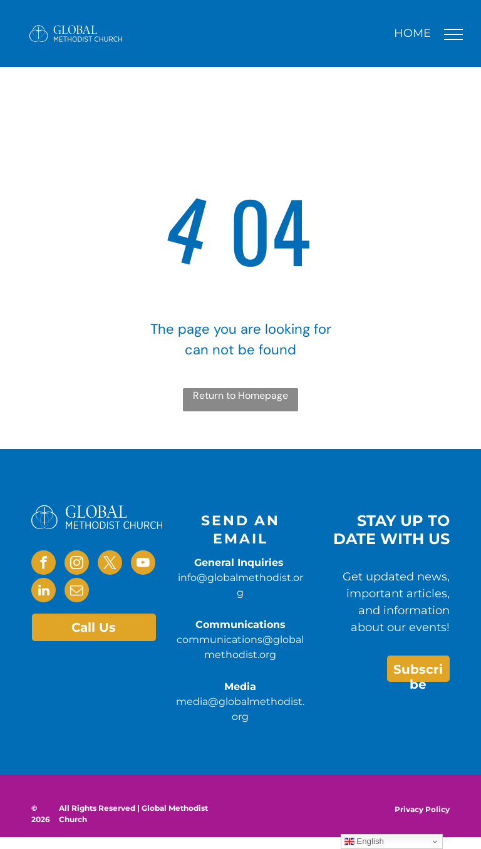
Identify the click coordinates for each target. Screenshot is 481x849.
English (364, 841)
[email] (77, 591)
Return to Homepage (240, 395)
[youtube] (143, 564)
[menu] (453, 34)
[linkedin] (43, 591)
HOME (412, 33)
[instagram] (77, 564)
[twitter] (110, 564)
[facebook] (43, 564)
